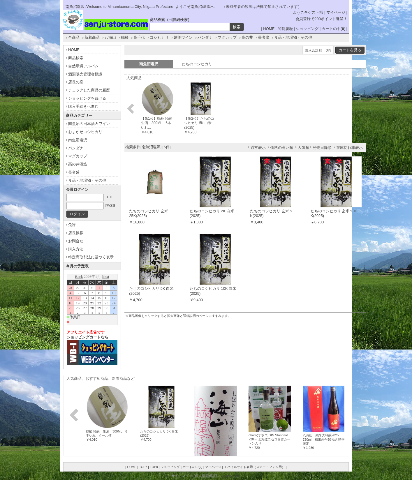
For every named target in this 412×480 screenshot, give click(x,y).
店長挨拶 (75, 233)
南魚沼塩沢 (77, 140)
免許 (72, 225)
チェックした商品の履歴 (89, 90)
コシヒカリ (159, 37)
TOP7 (143, 467)
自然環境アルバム (83, 66)
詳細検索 (180, 19)
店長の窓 (75, 82)
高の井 (247, 37)
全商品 (74, 37)
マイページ (335, 12)
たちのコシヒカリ (197, 64)
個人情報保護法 (207, 476)
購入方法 (75, 249)
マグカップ (227, 37)
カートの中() (333, 29)
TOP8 (154, 467)
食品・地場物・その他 (293, 37)
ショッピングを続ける (87, 98)
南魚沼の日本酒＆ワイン (89, 123)
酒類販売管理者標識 (85, 74)
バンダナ (205, 37)
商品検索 (75, 58)
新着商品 (92, 37)
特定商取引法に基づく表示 (91, 257)
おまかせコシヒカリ (85, 132)
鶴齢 (124, 37)
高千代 (139, 37)
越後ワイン (183, 37)
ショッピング (307, 29)
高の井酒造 (77, 164)
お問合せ (75, 241)
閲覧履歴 (285, 29)
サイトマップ (181, 476)
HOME (268, 29)
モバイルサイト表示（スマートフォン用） (254, 467)
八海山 (110, 37)
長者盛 (263, 37)
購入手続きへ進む (83, 106)
